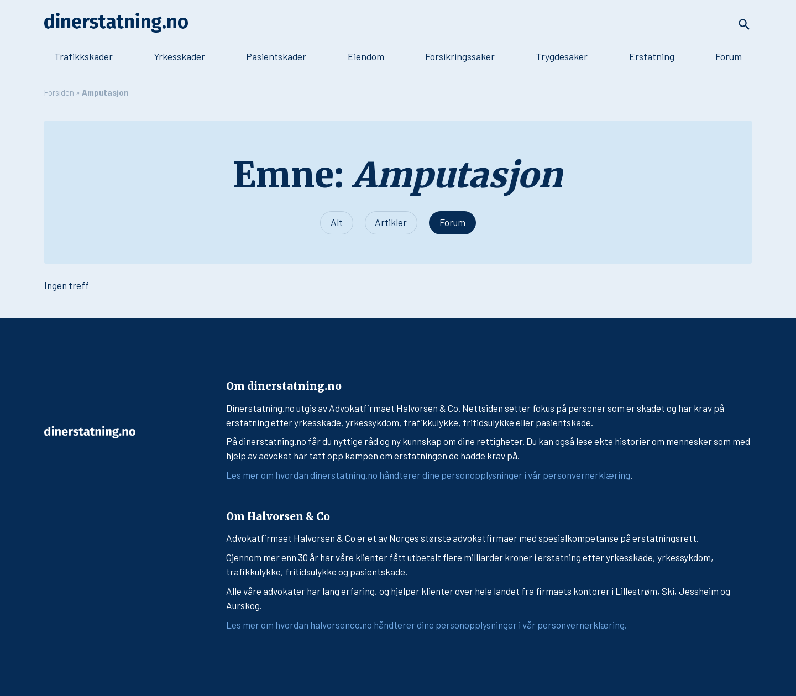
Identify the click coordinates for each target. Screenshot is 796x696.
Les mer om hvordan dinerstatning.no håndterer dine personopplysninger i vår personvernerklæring (428, 474)
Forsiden (59, 92)
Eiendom (366, 56)
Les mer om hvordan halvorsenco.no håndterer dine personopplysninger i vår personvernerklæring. (426, 624)
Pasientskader (276, 56)
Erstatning (651, 56)
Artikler (391, 222)
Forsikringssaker (460, 56)
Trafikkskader (83, 56)
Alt (337, 222)
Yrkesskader (179, 56)
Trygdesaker (562, 56)
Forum (728, 56)
